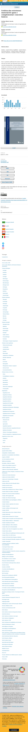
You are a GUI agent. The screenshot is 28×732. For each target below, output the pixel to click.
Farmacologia (6, 280)
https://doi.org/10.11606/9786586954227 (13, 40)
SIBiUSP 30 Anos (5, 648)
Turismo (4, 351)
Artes (4, 442)
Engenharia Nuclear (7, 409)
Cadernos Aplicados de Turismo (9, 467)
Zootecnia (5, 421)
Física (4, 374)
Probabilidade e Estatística (8, 376)
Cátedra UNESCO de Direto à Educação (10, 491)
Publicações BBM (5, 601)
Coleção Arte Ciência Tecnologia (9, 497)
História (4, 316)
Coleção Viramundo (6, 541)
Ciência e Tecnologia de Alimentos (10, 432)
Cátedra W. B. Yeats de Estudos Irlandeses (11, 493)
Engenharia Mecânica (7, 397)
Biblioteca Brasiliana (6, 461)
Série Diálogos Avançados (7, 626)
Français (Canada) (8, 231)
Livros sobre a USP (6, 262)
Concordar (14, 730)
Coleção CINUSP (5, 510)
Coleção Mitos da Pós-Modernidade (9, 526)
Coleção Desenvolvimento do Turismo (10, 516)
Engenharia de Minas (7, 394)
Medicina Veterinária (7, 430)
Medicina (5, 326)
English (5, 226)
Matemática (5, 382)
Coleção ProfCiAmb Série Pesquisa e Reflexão (11, 537)
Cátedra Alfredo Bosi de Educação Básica (10, 483)
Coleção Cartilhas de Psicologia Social (10, 508)
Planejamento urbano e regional (9, 365)
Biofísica (4, 291)
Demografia (5, 363)
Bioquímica (5, 289)
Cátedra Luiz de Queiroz (7, 487)
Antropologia (5, 311)
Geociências (5, 380)
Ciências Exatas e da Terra (7, 372)
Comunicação (5, 347)
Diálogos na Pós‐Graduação (8, 556)
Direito (4, 359)
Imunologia (5, 293)
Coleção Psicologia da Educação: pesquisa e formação (13, 539)
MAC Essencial (5, 573)
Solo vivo (4, 652)
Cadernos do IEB (5, 481)
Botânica (5, 272)
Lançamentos (5, 257)
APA (8, 171)
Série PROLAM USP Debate (7, 642)
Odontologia (5, 328)
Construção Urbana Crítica (7, 546)
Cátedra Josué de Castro (7, 485)
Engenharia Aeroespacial (8, 415)
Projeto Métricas (5, 595)
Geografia (5, 307)
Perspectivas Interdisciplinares (8, 589)
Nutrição (5, 332)
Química (4, 378)
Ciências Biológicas (6, 268)
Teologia (4, 320)
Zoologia (5, 276)
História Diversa (5, 571)
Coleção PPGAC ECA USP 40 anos (9, 535)
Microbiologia (6, 282)
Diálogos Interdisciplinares (8, 554)
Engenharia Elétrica (7, 401)
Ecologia (4, 270)
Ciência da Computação (8, 386)
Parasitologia (5, 295)
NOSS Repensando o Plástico (8, 583)
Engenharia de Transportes (8, 411)
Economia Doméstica (7, 370)
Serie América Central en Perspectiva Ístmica (11, 612)
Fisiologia (5, 287)
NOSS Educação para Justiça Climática (10, 581)
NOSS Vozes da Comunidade (8, 585)
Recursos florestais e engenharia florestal (11, 428)
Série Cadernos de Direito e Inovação (10, 616)
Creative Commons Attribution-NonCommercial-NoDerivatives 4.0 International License (14, 200)
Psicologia (5, 309)
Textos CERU (5, 656)
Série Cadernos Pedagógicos (8, 618)
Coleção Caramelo (6, 506)
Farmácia (5, 338)
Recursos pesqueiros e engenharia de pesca (12, 434)
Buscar (17, 7)
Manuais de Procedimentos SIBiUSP (9, 575)
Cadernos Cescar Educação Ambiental (10, 469)
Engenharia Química (7, 399)
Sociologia (5, 301)
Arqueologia (5, 305)
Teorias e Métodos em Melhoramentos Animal (12, 654)
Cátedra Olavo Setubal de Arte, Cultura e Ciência (12, 489)
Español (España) (8, 229)
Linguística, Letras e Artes (7, 436)
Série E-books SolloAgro (7, 630)
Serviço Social (6, 367)
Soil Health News (5, 650)
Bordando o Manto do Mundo (8, 463)
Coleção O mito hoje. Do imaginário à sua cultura (12, 529)
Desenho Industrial (7, 357)
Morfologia (5, 278)
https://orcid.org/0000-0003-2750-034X (9, 35)
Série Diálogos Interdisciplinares (9, 628)
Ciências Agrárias (5, 417)
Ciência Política (6, 314)
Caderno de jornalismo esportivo (9, 465)
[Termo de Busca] (7, 7)
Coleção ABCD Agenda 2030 (8, 495)
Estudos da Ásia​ (5, 564)
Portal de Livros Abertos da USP (10, 3)
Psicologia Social (5, 599)
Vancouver (7, 178)
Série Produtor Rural (6, 640)
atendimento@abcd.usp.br (9, 680)
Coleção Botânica (5, 502)
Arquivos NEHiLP (6, 457)
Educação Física (6, 324)
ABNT (7, 168)
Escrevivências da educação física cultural (11, 562)
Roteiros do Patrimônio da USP (8, 607)
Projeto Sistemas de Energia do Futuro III (11, 597)
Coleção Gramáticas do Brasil (8, 522)
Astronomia (5, 384)
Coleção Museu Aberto (7, 531)
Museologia (5, 353)
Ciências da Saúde (6, 322)
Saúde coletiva (6, 334)
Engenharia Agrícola (7, 426)
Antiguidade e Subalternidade (8, 452)
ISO (7, 175)
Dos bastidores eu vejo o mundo (9, 558)
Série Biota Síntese (6, 614)
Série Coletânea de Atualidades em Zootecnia (11, 622)
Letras (4, 440)
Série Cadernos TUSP (6, 620)
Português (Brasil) (8, 222)
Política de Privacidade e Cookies (12, 725)
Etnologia (5, 303)
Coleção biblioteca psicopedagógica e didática (11, 499)
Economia (5, 361)
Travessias (4, 658)
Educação (5, 299)
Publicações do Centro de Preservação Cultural (12, 603)
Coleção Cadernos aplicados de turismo (10, 504)
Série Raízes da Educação (7, 644)
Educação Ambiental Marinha (8, 560)
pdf (14, 148)
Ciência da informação (7, 345)
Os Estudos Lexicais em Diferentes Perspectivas (12, 587)
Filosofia (5, 318)
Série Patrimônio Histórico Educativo (10, 636)
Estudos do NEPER (6, 567)
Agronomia (5, 423)
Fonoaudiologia (6, 336)
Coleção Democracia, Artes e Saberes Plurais (11, 512)
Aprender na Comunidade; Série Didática (10, 455)
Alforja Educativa (5, 448)
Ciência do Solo (6, 419)
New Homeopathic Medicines (8, 577)
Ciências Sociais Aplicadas (7, 343)
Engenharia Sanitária (7, 405)
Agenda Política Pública (7, 450)
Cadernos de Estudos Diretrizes (8, 475)
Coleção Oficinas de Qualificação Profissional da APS (13, 533)
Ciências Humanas (6, 297)
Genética (4, 274)
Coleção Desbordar (6, 514)
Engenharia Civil (4, 162)
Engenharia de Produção (8, 403)
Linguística (5, 438)
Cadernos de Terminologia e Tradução (10, 479)
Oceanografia (5, 388)
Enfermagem (5, 330)
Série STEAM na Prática (7, 646)
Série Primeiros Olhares (7, 638)
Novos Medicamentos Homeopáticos (10, 579)
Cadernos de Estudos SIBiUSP (8, 477)
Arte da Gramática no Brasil (8, 459)
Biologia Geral (6, 285)
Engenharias (4, 161)
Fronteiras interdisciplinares (8, 569)
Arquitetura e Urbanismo (8, 355)
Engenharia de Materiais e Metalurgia (11, 407)
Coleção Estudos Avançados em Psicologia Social (12, 518)
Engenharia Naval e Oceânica (9, 413)
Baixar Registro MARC (7, 182)
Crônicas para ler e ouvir (7, 549)
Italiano (5, 236)
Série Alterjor (5, 609)
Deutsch (5, 234)
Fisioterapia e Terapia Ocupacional (10, 341)
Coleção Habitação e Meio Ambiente (9, 524)
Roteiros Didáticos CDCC (7, 605)
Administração (6, 349)
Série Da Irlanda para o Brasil (8, 624)
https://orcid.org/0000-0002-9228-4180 (9, 26)
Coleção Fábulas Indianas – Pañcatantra (10, 520)
